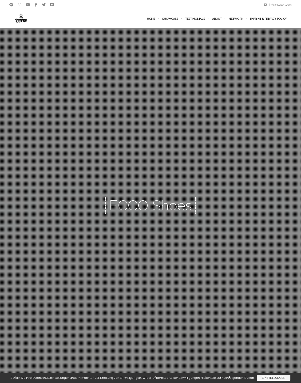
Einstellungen (273, 377)
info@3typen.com (278, 4)
